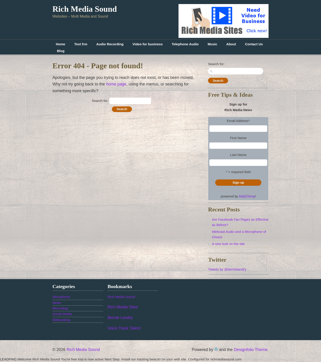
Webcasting (61, 320)
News (56, 303)
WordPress (216, 349)
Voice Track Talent (124, 328)
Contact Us (254, 44)
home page (116, 84)
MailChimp (247, 196)
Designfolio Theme (250, 349)
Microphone (61, 297)
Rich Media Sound (84, 9)
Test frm (80, 44)
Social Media (62, 314)
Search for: (100, 101)
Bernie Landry (120, 317)
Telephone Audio (185, 44)
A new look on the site (228, 244)
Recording (60, 308)
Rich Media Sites (123, 307)
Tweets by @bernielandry (227, 269)
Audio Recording (110, 44)
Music (212, 44)
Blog (60, 51)
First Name (238, 138)
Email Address (238, 121)
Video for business (148, 44)
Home (60, 44)
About (231, 44)
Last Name (238, 155)
